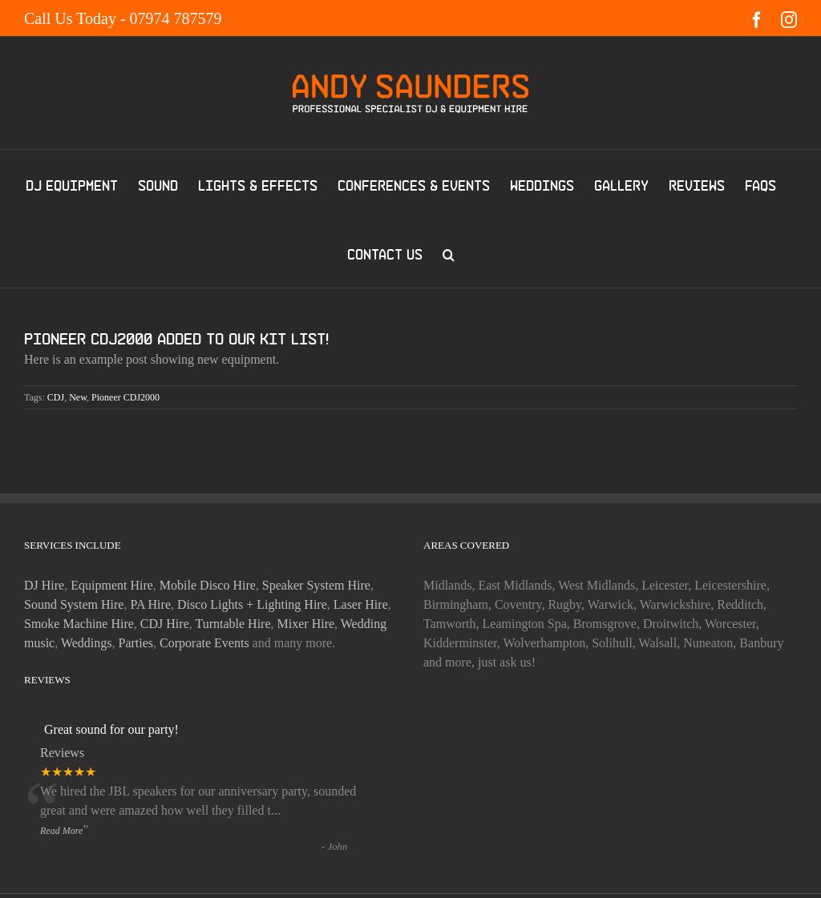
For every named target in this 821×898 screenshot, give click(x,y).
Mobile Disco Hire (208, 585)
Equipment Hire (112, 585)
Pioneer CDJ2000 (125, 397)
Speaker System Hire (316, 585)
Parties (136, 643)
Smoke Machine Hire (79, 623)
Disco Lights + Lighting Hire (252, 604)
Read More (61, 830)
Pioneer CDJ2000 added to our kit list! (176, 339)
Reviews (62, 752)
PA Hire (150, 604)
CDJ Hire (164, 623)
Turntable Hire (232, 623)
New (78, 397)
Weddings (86, 643)
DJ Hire (44, 585)
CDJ (55, 397)
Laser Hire (361, 604)
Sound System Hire (73, 604)
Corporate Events (204, 643)
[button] (449, 253)
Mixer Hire (306, 623)
